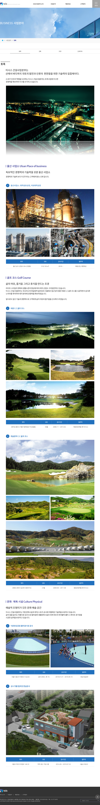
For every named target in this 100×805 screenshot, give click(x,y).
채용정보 (68, 4)
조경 (60, 51)
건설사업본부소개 (38, 4)
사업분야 (53, 4)
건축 (40, 51)
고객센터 (82, 4)
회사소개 (2, 794)
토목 (20, 51)
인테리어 (80, 51)
